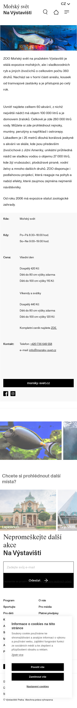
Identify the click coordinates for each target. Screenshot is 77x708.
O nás (42, 600)
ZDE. (54, 328)
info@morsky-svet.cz (42, 350)
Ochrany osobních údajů (57, 581)
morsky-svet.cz (38, 383)
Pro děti (8, 613)
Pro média (45, 607)
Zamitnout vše (37, 676)
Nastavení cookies (37, 686)
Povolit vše (38, 667)
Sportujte (9, 607)
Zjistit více (17, 654)
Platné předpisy (49, 613)
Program (8, 600)
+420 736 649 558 (41, 344)
